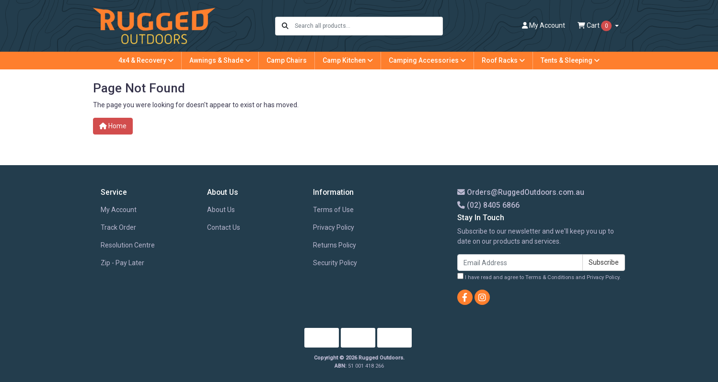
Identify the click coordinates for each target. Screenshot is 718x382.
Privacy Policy (333, 227)
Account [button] (543, 25)
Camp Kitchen (348, 60)
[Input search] (368, 26)
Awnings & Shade (220, 60)
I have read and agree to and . (539, 277)
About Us (221, 209)
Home (113, 126)
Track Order (118, 227)
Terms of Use (333, 209)
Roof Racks (503, 60)
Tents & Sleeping (570, 60)
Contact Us (223, 227)
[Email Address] (520, 262)
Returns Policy (334, 245)
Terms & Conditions (549, 277)
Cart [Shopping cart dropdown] (595, 26)
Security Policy (335, 263)
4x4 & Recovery (146, 60)
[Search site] (285, 26)
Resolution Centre (128, 245)
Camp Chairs (286, 60)
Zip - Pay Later (122, 263)
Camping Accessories (427, 60)
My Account (119, 209)
